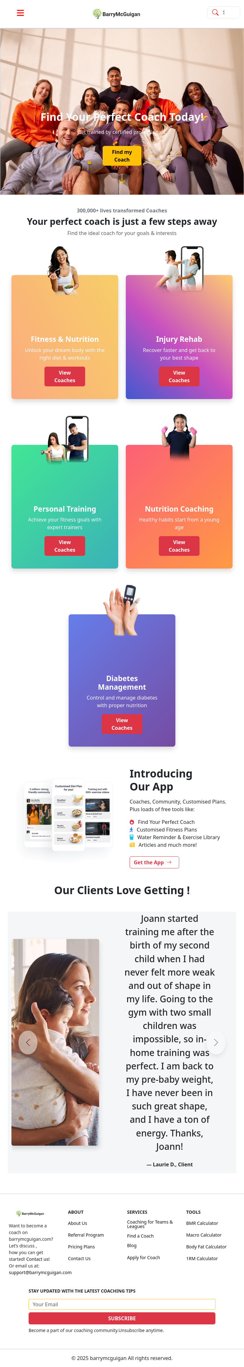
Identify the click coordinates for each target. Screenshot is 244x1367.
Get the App (153, 862)
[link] (122, 14)
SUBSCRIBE (122, 1318)
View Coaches (64, 376)
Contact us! (38, 1259)
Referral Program (86, 1235)
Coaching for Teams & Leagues (150, 1224)
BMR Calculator (202, 1223)
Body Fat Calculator (206, 1247)
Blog (132, 1245)
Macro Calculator (203, 1235)
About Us (77, 1223)
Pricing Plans (81, 1247)
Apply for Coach (143, 1257)
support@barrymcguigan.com (40, 1272)
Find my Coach (122, 155)
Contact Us (79, 1258)
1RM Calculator (202, 1258)
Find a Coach (140, 1236)
